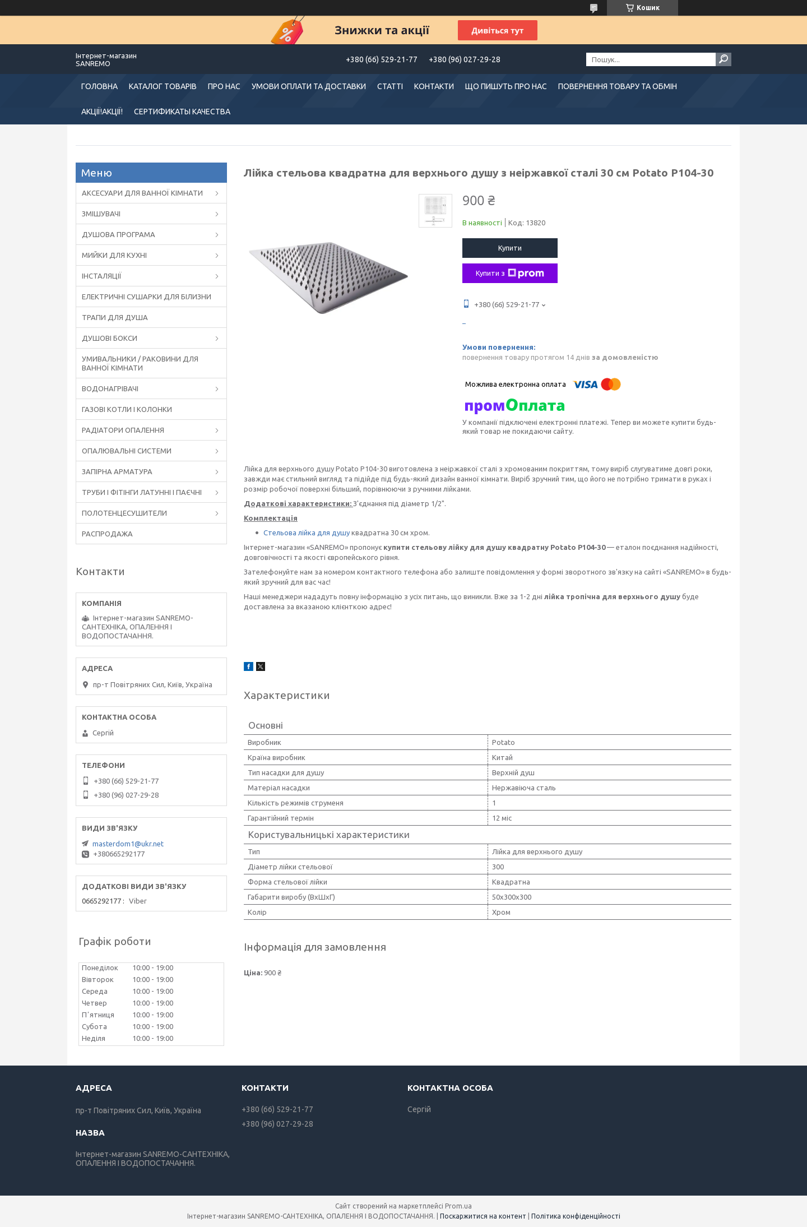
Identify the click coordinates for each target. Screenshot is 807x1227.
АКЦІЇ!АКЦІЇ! (102, 111)
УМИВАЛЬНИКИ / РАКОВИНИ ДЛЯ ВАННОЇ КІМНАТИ (140, 363)
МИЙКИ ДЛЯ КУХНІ (114, 255)
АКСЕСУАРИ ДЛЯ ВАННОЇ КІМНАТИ (142, 193)
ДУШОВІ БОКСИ (109, 338)
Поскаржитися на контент (483, 1216)
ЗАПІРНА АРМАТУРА (117, 471)
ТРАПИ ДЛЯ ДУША (115, 317)
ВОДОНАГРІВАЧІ (110, 388)
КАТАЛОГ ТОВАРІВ (163, 86)
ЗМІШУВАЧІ (101, 213)
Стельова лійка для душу (306, 532)
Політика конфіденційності (575, 1216)
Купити (510, 248)
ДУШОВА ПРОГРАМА (118, 234)
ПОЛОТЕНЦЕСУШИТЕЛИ (124, 513)
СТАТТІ (390, 86)
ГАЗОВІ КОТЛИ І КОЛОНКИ (127, 409)
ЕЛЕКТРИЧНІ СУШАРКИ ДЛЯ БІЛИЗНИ (146, 296)
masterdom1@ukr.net (128, 844)
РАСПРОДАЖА (107, 534)
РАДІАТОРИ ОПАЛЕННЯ (123, 430)
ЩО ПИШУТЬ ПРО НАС (506, 86)
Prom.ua (458, 1206)
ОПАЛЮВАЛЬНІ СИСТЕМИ (126, 451)
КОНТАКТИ (434, 86)
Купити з (510, 273)
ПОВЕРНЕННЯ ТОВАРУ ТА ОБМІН (617, 86)
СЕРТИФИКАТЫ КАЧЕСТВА (182, 111)
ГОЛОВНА (99, 86)
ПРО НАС (224, 86)
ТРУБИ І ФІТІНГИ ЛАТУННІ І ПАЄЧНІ (142, 492)
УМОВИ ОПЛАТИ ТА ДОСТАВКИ (309, 86)
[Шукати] (723, 59)
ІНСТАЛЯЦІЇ (102, 276)
